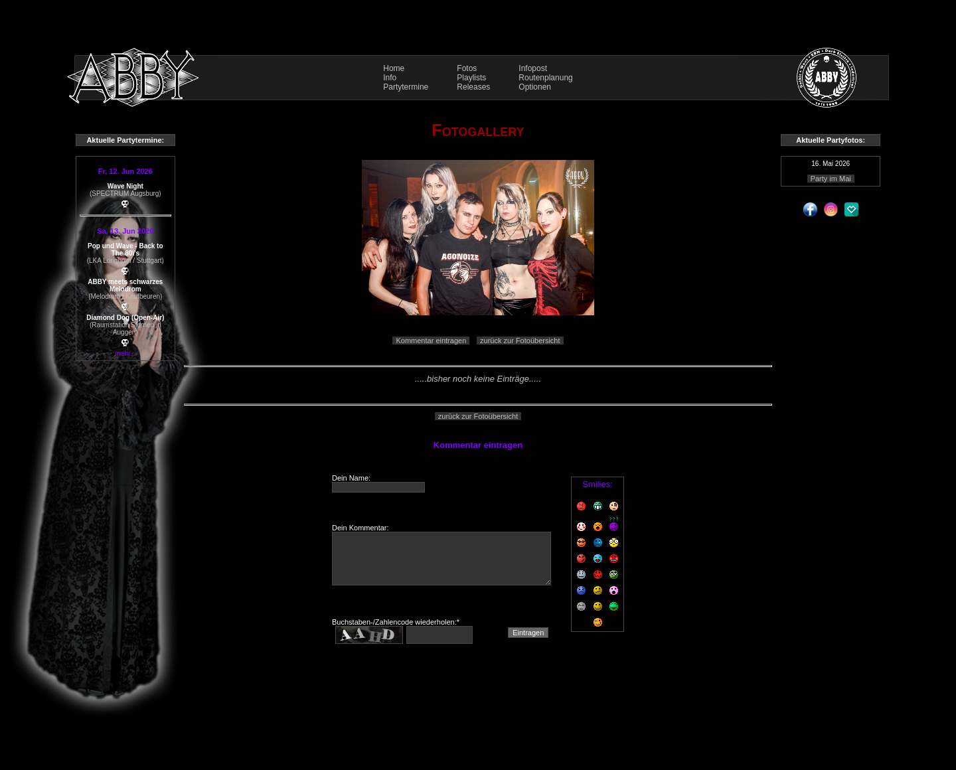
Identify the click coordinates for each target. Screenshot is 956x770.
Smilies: (597, 484)
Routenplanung (545, 77)
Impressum (478, 717)
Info (389, 77)
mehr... (126, 353)
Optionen (534, 87)
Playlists (471, 77)
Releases (473, 87)
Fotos (467, 68)
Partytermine (405, 87)
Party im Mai (831, 179)
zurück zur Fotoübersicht (520, 341)
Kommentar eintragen (431, 341)
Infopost (532, 68)
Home (393, 68)
